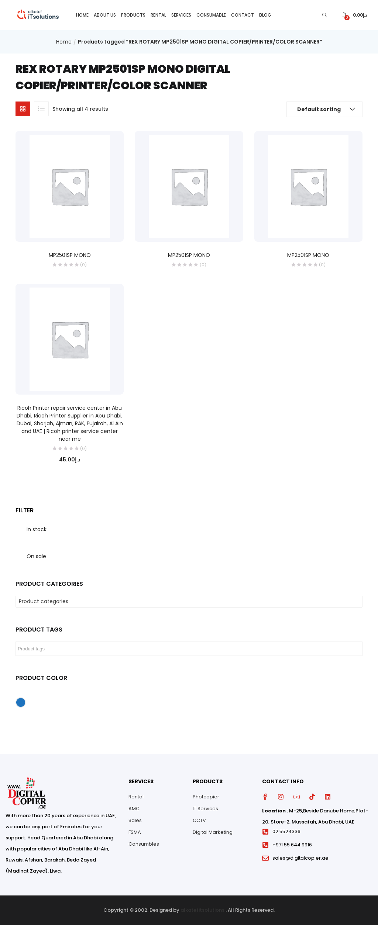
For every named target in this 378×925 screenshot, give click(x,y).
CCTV (199, 820)
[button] (354, 15)
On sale (36, 556)
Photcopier (206, 796)
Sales (135, 820)
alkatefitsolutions (202, 910)
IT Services (205, 808)
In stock (37, 529)
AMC (134, 808)
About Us (105, 15)
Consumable (211, 15)
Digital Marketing (213, 832)
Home (82, 15)
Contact (242, 15)
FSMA (134, 832)
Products (133, 15)
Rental (158, 15)
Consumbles (143, 843)
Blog (265, 15)
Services (181, 15)
